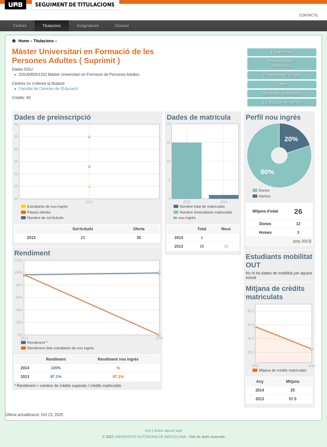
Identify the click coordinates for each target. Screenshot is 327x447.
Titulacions (52, 26)
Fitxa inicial (281, 52)
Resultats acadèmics (282, 93)
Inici (148, 430)
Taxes (282, 84)
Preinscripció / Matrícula (282, 63)
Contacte (308, 15)
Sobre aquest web (168, 430)
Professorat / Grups (281, 75)
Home (23, 41)
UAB (16, 4)
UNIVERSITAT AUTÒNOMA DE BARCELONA (150, 437)
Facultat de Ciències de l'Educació (48, 88)
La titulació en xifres (282, 102)
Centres (20, 26)
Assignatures (88, 26)
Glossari (122, 26)
